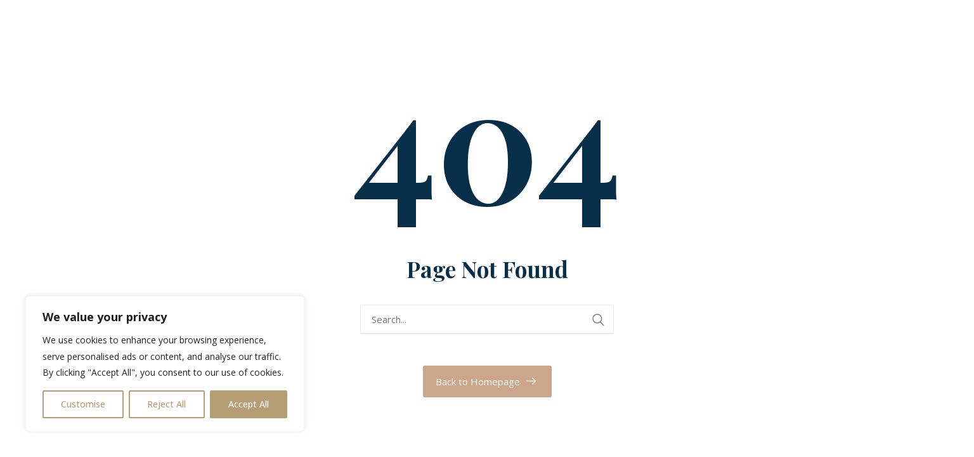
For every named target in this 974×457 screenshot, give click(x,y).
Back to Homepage (478, 381)
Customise (83, 404)
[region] (164, 364)
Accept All (248, 404)
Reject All (166, 404)
